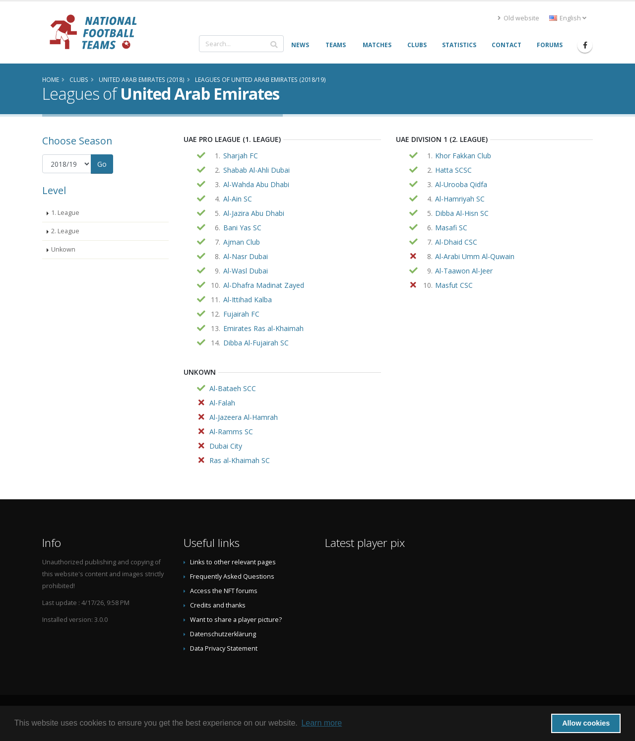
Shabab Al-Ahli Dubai (256, 170)
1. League (65, 212)
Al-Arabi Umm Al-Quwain (474, 256)
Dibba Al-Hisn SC (462, 213)
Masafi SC (451, 227)
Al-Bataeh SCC (232, 388)
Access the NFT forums (223, 591)
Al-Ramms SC (231, 431)
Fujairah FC (241, 314)
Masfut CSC (454, 285)
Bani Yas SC (242, 227)
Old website (518, 18)
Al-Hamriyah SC (460, 198)
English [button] (567, 18)
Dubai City (225, 446)
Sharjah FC (240, 155)
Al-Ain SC (237, 198)
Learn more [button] (321, 723)
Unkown (63, 249)
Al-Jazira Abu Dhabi (253, 213)
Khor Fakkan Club (463, 155)
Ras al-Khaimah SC (239, 460)
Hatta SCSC (453, 170)
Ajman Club (241, 242)
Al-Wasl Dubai (245, 270)
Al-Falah (222, 402)
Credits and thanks (218, 605)
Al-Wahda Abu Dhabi (256, 184)
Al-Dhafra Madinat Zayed (263, 285)
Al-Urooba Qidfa (461, 184)
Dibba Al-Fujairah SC (256, 342)
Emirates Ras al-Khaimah (263, 328)
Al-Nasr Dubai (245, 256)
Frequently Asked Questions (232, 576)
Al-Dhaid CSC (456, 242)
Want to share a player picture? (236, 619)
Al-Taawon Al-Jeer (464, 270)
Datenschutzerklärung (223, 634)
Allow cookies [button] (586, 723)
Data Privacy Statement (223, 648)
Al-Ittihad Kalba (247, 299)
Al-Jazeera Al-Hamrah (243, 417)
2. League (65, 231)
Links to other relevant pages (233, 562)
